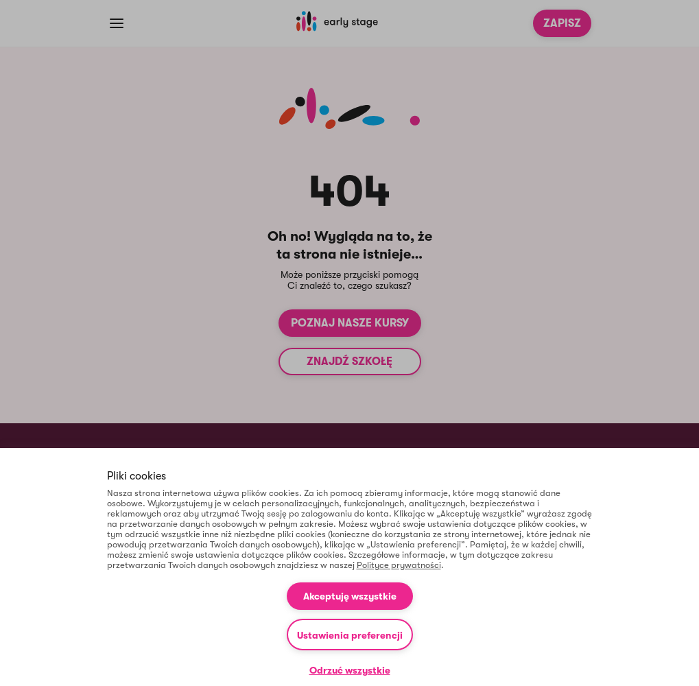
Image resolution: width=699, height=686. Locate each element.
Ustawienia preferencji (350, 635)
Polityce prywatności (399, 565)
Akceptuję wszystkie (349, 596)
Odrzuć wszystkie (349, 670)
